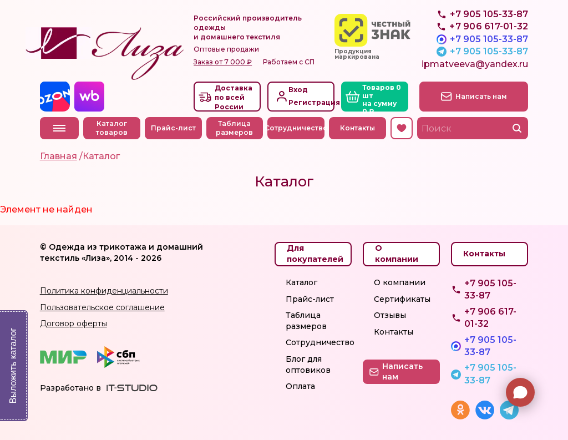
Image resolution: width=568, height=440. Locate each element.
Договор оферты (73, 323)
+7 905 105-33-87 (489, 39)
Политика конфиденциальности (104, 291)
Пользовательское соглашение (102, 307)
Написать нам (481, 96)
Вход (298, 89)
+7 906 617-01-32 (490, 317)
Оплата (300, 386)
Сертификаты (402, 299)
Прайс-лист (173, 128)
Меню (59, 128)
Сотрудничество (295, 128)
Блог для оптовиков (308, 364)
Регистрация (310, 102)
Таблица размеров (234, 128)
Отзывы (390, 315)
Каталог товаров (112, 128)
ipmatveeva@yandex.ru (475, 64)
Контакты (357, 128)
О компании (399, 282)
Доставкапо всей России (233, 97)
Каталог (301, 282)
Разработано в (70, 388)
